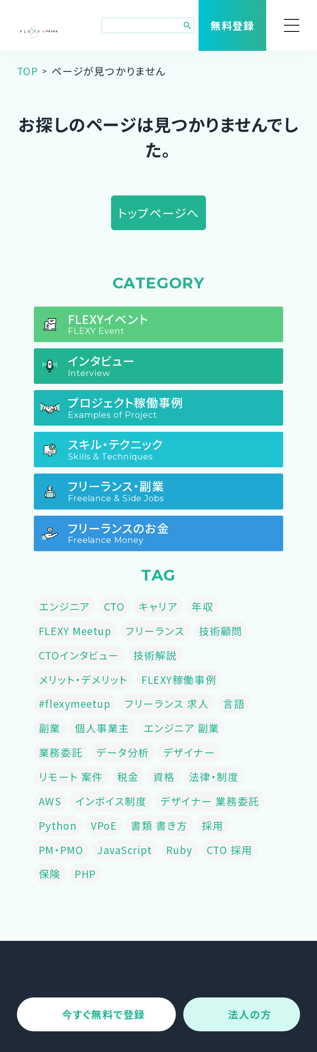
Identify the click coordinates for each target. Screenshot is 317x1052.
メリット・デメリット (83, 679)
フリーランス (155, 630)
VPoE (104, 825)
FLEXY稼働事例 (179, 679)
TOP (27, 70)
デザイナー (189, 752)
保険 (50, 873)
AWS (50, 800)
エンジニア (64, 606)
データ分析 (123, 752)
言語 (234, 703)
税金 (128, 776)
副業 (50, 727)
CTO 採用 (230, 849)
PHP (85, 873)
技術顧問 (221, 630)
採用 (213, 825)
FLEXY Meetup (75, 630)
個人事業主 (102, 727)
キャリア (158, 606)
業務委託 (61, 752)
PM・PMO (61, 849)
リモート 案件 (71, 776)
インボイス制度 (111, 800)
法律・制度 (214, 776)
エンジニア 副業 (182, 727)
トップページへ (158, 212)
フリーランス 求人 (167, 703)
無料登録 (232, 25)
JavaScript (124, 849)
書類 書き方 (159, 825)
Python (58, 825)
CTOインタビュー (79, 654)
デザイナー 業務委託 (210, 800)
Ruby (179, 849)
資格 (164, 776)
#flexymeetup (75, 703)
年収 (202, 606)
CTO (114, 606)
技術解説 (155, 654)
